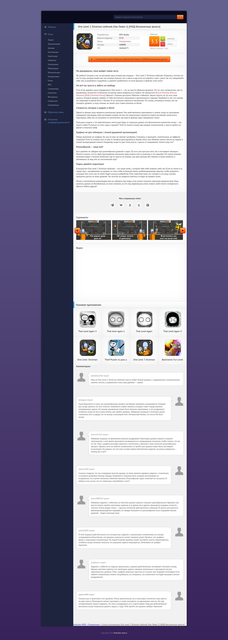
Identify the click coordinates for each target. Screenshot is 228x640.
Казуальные (53, 64)
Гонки (50, 80)
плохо (166, 44)
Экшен (51, 40)
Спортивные (53, 105)
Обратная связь (54, 112)
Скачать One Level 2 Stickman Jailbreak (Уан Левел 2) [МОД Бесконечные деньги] (131, 59)
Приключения (54, 44)
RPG (49, 84)
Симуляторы (53, 88)
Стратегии (52, 92)
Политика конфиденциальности (57, 121)
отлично (167, 38)
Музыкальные (54, 72)
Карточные (52, 56)
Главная (50, 26)
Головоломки (53, 76)
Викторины (53, 97)
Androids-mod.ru (120, 633)
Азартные (52, 60)
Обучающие (53, 68)
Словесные (52, 101)
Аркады (51, 48)
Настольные (53, 52)
